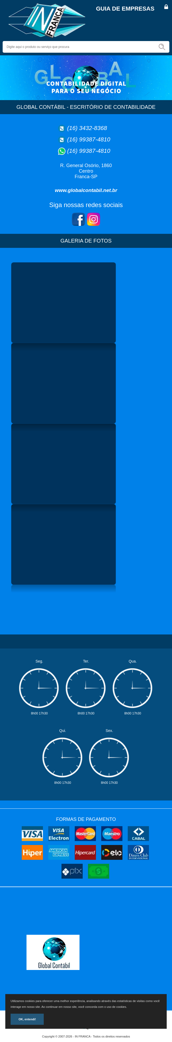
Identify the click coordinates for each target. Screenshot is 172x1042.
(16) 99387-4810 (88, 139)
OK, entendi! (27, 1019)
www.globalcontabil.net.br (86, 190)
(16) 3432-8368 (87, 128)
